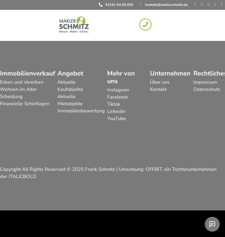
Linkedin (116, 111)
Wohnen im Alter (18, 89)
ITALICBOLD (22, 176)
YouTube (116, 118)
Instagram (118, 90)
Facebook (117, 97)
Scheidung (11, 96)
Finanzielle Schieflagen (24, 103)
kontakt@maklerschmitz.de (166, 4)
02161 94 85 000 (119, 4)
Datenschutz (206, 89)
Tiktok (113, 104)
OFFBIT (154, 169)
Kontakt (158, 89)
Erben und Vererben (21, 82)
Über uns (160, 82)
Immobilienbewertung (81, 111)
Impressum (205, 82)
